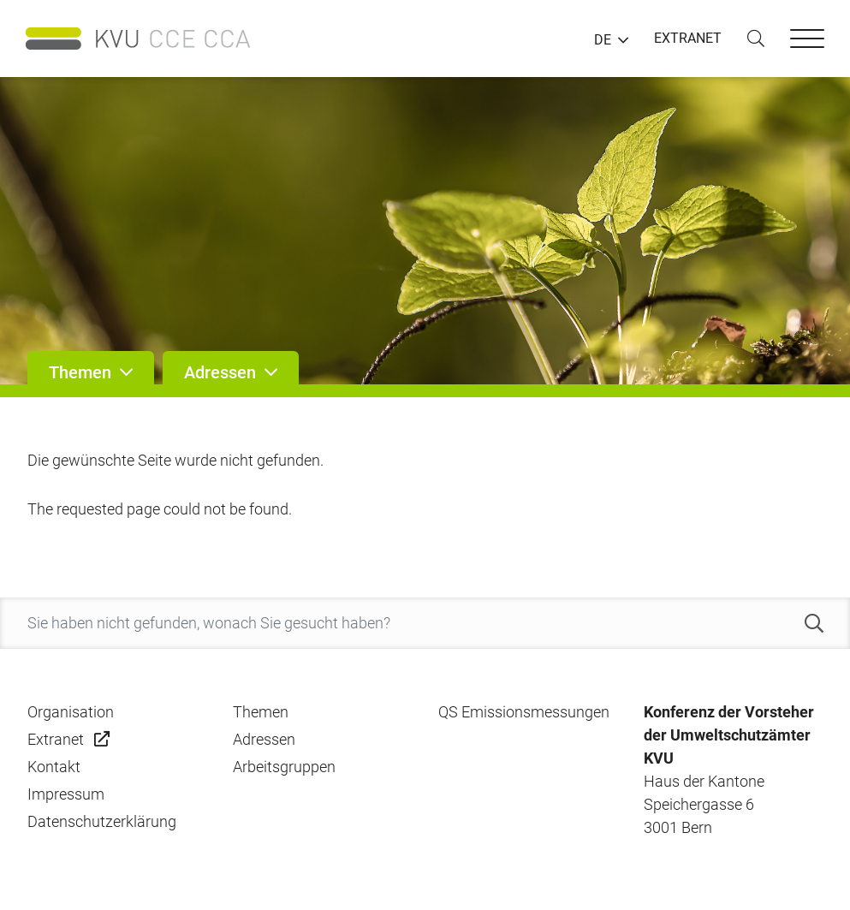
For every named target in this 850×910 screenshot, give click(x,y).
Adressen (264, 739)
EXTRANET (688, 38)
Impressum (65, 794)
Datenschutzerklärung (101, 821)
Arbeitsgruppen (284, 767)
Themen (260, 712)
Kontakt (53, 767)
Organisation (70, 712)
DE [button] (602, 40)
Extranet (55, 739)
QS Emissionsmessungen (523, 712)
